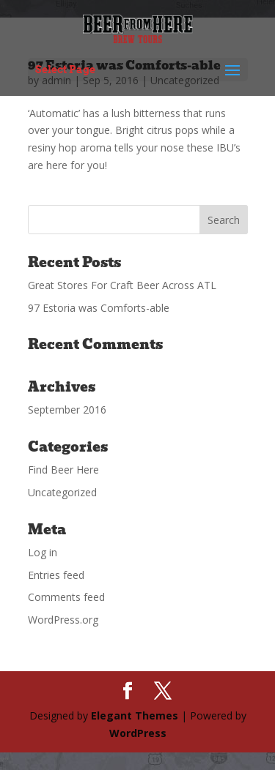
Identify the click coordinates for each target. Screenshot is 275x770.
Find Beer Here (63, 469)
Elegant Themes (134, 715)
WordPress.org (63, 620)
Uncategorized (62, 492)
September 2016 (67, 409)
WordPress (137, 733)
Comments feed (66, 597)
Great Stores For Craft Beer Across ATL (122, 285)
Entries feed (56, 575)
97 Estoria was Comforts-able (98, 308)
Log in (42, 552)
